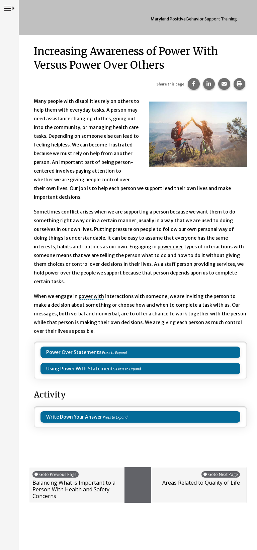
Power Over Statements (73, 352)
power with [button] (91, 296)
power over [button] (170, 247)
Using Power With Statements (80, 369)
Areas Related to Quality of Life (197, 478)
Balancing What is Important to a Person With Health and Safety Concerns (76, 485)
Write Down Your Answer (74, 417)
